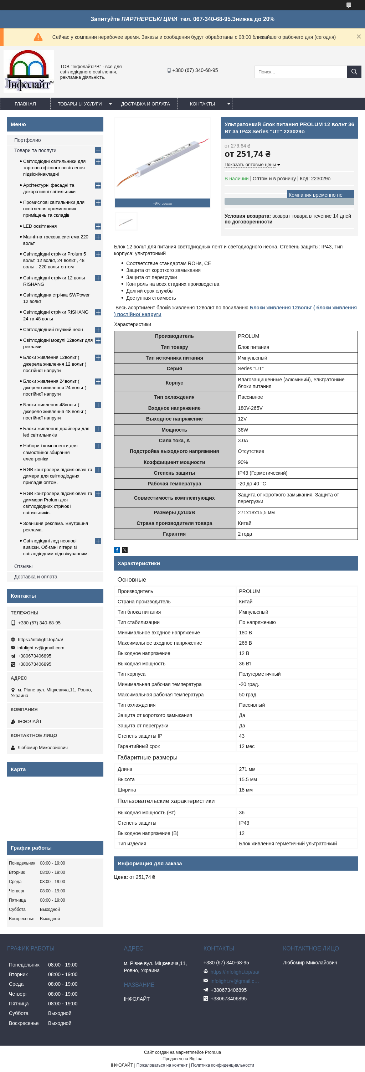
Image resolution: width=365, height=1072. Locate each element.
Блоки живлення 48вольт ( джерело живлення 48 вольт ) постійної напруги (55, 411)
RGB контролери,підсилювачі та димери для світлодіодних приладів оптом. (57, 476)
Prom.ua (213, 1052)
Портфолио (27, 140)
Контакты (202, 104)
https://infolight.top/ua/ (40, 639)
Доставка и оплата (145, 104)
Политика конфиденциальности (222, 1065)
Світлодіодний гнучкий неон (53, 329)
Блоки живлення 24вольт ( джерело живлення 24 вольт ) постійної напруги (55, 387)
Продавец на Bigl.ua (182, 1058)
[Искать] (354, 72)
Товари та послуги (35, 150)
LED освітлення (40, 226)
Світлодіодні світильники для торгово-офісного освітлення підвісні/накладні (54, 168)
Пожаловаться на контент (162, 1065)
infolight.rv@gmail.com (41, 647)
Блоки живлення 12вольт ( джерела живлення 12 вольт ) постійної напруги (54, 364)
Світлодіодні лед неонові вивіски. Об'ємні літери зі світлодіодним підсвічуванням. (56, 547)
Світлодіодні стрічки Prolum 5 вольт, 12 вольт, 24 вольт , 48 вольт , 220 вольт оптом (54, 260)
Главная (25, 104)
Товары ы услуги (80, 104)
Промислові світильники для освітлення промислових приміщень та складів (53, 209)
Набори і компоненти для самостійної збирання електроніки (50, 452)
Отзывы (23, 566)
